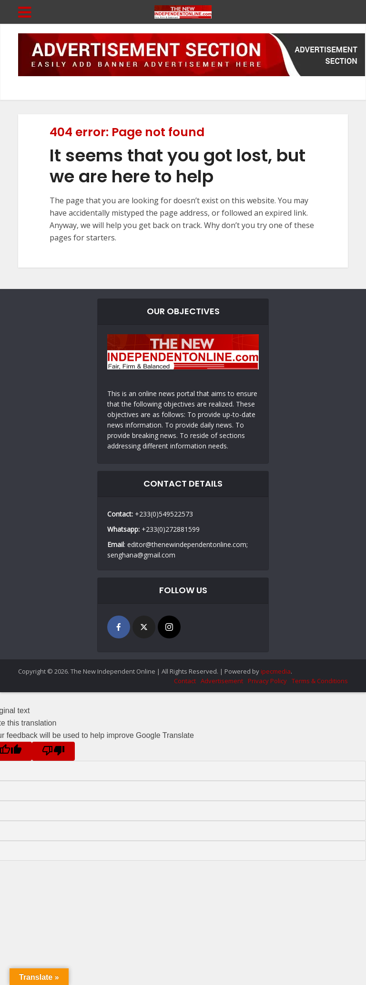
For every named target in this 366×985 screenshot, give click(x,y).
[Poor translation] (53, 751)
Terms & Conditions (320, 681)
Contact (185, 681)
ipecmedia (276, 671)
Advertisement (222, 681)
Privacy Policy (267, 681)
